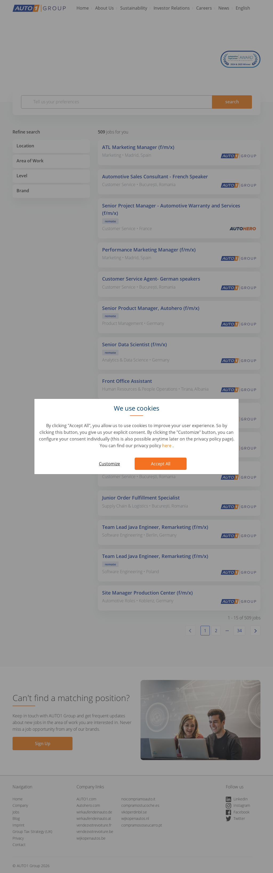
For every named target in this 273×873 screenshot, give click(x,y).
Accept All (160, 464)
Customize (109, 464)
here (167, 446)
